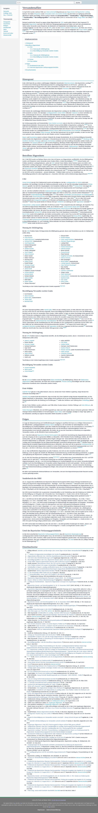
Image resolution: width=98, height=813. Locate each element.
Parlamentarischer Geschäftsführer (46, 320)
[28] (85, 128)
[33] (76, 160)
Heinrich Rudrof (65, 248)
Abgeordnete (33, 24)
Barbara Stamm (53, 130)
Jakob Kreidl (28, 268)
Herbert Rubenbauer (67, 246)
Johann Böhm (62, 113)
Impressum (41, 810)
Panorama (66, 88)
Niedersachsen (73, 146)
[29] (72, 133)
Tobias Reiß (28, 299)
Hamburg (86, 139)
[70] (90, 454)
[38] (92, 173)
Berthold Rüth (29, 301)
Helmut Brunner (65, 208)
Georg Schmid (26, 182)
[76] (26, 464)
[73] (57, 457)
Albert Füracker (29, 296)
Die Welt (70, 539)
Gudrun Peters (65, 348)
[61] (33, 370)
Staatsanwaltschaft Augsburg (53, 191)
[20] (63, 102)
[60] (65, 327)
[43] (55, 194)
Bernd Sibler (26, 214)
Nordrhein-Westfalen (28, 141)
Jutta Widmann (86, 405)
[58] (84, 325)
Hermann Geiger (29, 344)
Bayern (24, 137)
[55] (33, 318)
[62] (40, 393)
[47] (90, 201)
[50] (79, 211)
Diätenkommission (69, 83)
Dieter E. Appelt (29, 340)
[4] (33, 17)
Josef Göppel (28, 252)
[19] (89, 96)
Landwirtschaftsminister (54, 208)
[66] (81, 441)
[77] (73, 483)
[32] (75, 160)
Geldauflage (85, 400)
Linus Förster (28, 371)
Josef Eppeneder (30, 243)
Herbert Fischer (29, 248)
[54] (67, 314)
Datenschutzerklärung (53, 810)
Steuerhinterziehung (39, 196)
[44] (50, 197)
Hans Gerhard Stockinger (68, 265)
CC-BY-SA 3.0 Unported (58, 800)
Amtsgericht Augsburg (40, 200)
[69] (81, 447)
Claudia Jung (26, 396)
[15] (91, 82)
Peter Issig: (40, 790)
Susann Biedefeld (30, 367)
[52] (25, 222)
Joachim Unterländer (67, 270)
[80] (64, 507)
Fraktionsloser (74, 27)
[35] (66, 169)
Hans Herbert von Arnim (56, 123)
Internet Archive (36, 616)
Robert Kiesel (28, 261)
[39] (74, 185)
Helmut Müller (29, 278)
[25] (85, 124)
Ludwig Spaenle (35, 205)
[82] (85, 525)
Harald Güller (48, 309)
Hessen (24, 148)
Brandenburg (33, 137)
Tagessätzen (80, 202)
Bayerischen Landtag (83, 12)
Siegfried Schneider (66, 256)
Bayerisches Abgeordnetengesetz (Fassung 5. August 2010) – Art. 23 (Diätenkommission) (54, 578)
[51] (92, 220)
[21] (65, 102)
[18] (38, 92)
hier (15, 803)
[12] (23, 31)
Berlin (91, 139)
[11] (92, 29)
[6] (92, 17)
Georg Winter (79, 186)
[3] (23, 17)
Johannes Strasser (66, 353)
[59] (64, 327)
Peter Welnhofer (65, 274)
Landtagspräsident (51, 113)
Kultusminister (26, 205)
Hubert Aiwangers (27, 410)
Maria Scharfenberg (56, 379)
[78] (91, 488)
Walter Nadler (29, 281)
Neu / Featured (7, 15)
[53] (26, 222)
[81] (63, 520)
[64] (93, 426)
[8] (29, 29)
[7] (93, 17)
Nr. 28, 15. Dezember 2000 (48, 585)
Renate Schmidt (65, 349)
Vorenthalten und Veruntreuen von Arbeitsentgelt (78, 194)
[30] (82, 138)
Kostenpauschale (87, 444)
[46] (29, 201)
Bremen (42, 142)
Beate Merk (76, 206)
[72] (55, 457)
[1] (69, 15)
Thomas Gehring (67, 381)
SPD (50, 27)
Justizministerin (68, 206)
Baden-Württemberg (50, 141)
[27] (84, 128)
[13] (25, 31)
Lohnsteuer (25, 219)
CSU (62, 22)
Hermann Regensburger (68, 241)
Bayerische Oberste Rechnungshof (47, 435)
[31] (31, 149)
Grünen (63, 27)
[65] (59, 431)
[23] (50, 119)
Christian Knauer (29, 265)
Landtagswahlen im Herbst (74, 182)
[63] (25, 401)
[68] (80, 447)
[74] (59, 457)
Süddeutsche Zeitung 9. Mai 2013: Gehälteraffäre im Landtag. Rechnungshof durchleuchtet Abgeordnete (58, 726)
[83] (37, 540)
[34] (92, 166)
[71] (54, 457)
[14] (34, 32)
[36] (88, 173)
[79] (90, 495)
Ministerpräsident (66, 130)
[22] (48, 119)
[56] (80, 318)
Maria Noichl (28, 369)
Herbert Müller (65, 344)
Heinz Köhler (28, 353)
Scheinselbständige (36, 194)
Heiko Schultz (65, 351)
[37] (90, 173)
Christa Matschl (29, 272)
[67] (78, 447)
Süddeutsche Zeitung (58, 700)
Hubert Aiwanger (45, 132)
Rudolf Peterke (65, 237)
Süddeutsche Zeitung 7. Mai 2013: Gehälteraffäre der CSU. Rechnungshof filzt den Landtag (54, 728)
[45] (74, 197)
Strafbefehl (60, 202)
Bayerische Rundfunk (31, 168)
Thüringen (38, 141)
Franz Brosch (28, 237)
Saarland (35, 142)
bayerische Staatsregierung (73, 534)
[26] (87, 124)
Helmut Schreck (65, 257)
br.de (29, 664)
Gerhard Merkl (29, 274)
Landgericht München (28, 326)
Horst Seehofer (76, 130)
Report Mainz (58, 411)
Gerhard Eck (38, 212)
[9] (30, 29)
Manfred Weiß (65, 278)
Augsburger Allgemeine (55, 702)
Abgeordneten (71, 12)
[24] (51, 119)
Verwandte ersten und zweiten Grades (56, 14)
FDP (53, 163)
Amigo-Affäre (81, 17)
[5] (48, 17)
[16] (39, 88)
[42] (54, 194)
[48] (60, 204)
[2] (79, 15)
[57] (66, 323)
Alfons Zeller (64, 281)
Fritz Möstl (64, 342)
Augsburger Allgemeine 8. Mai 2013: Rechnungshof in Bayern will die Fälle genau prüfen (53, 724)
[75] (39, 459)
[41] (90, 192)
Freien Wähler (83, 29)
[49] (87, 209)
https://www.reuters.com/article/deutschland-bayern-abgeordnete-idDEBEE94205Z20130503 (55, 569)
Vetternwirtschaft (51, 12)
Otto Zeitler (64, 279)
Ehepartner (37, 14)
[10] (32, 29)
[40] (88, 187)
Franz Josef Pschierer (67, 239)
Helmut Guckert (29, 254)
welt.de (50, 611)
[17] (80, 88)
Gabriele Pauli (26, 391)
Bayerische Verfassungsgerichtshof (48, 534)
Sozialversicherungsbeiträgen (40, 219)
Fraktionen (75, 113)
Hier (21, 803)
